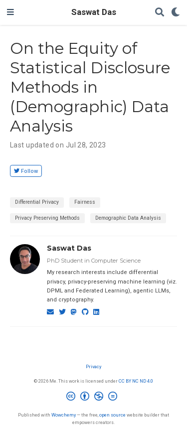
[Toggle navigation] (10, 12)
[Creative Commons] (93, 398)
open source (112, 415)
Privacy (93, 366)
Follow (26, 171)
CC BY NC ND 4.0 (136, 381)
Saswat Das (93, 12)
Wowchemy (63, 415)
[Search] (159, 12)
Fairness (84, 202)
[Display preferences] (175, 12)
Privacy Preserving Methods (47, 218)
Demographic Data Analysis (128, 218)
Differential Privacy (37, 202)
